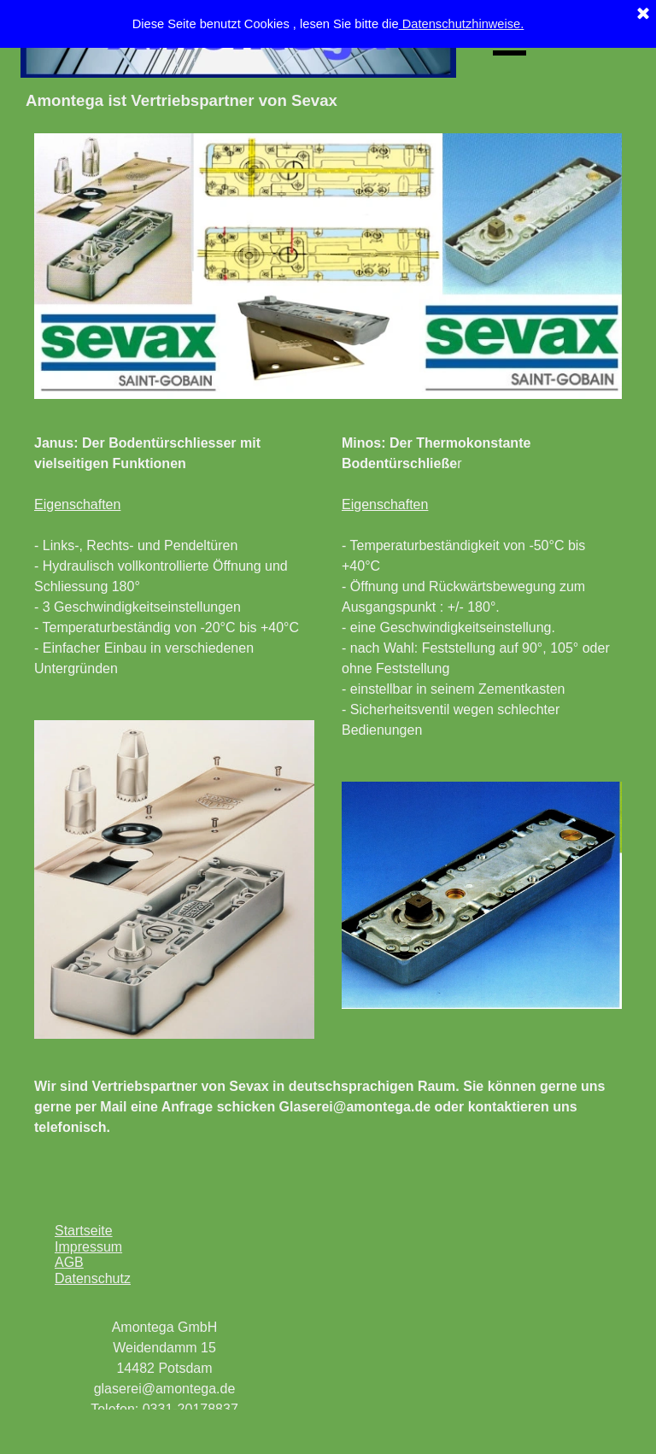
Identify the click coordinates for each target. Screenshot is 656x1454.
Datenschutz (93, 1278)
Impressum (88, 1247)
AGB (69, 1262)
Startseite (84, 1230)
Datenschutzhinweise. (461, 24)
